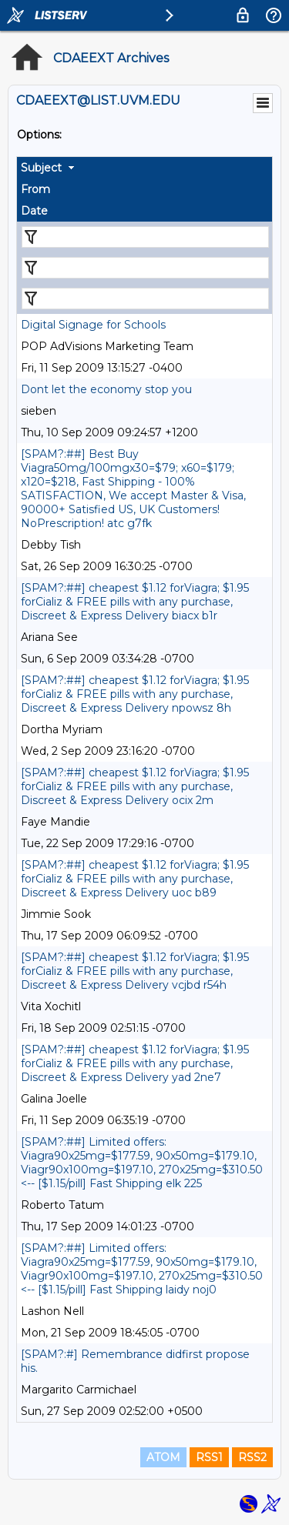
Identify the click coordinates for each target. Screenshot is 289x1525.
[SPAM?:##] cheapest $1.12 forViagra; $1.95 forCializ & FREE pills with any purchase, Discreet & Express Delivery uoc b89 (135, 878)
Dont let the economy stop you (106, 389)
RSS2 (252, 1457)
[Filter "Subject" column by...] (145, 237)
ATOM (163, 1457)
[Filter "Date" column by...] (145, 298)
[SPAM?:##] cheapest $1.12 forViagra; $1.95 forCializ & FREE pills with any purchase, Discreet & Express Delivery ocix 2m (135, 786)
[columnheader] (144, 168)
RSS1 (209, 1457)
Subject (41, 168)
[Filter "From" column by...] (145, 268)
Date (34, 211)
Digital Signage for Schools (93, 325)
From (35, 189)
